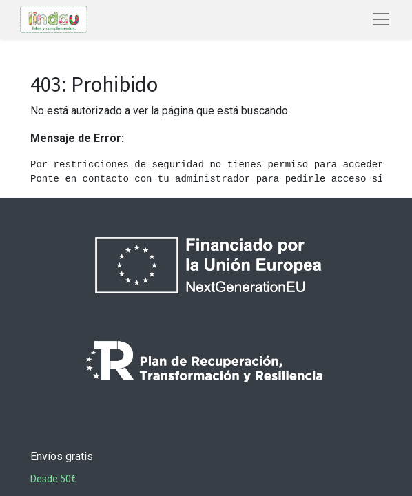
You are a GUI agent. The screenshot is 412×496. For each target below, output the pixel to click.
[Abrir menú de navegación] (381, 19)
